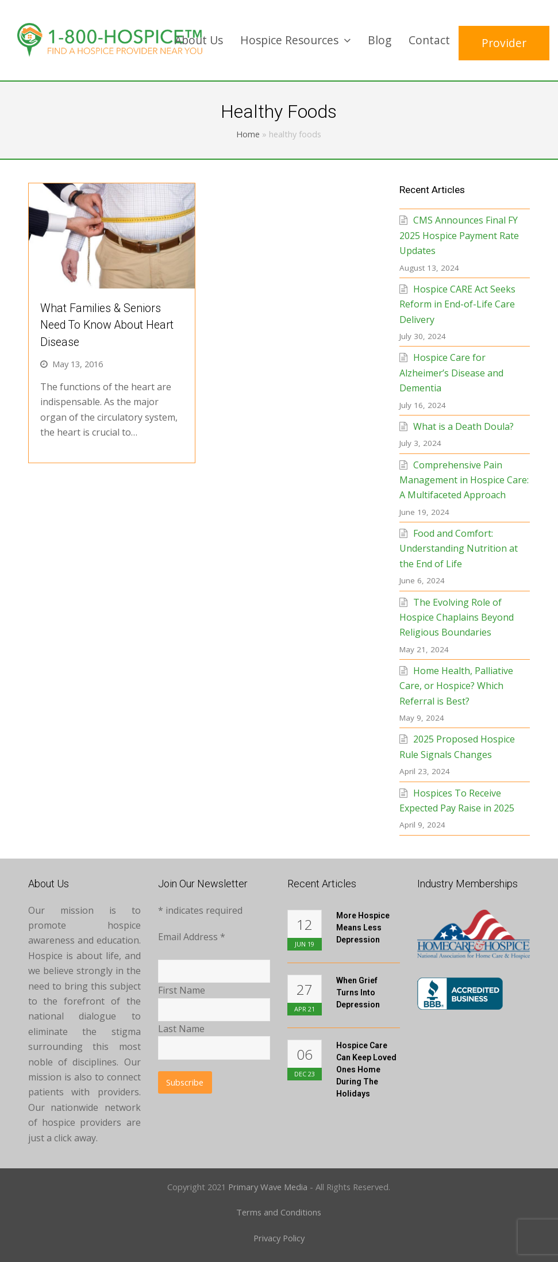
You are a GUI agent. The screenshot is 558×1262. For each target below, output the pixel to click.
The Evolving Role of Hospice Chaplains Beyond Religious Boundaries (456, 617)
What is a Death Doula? (463, 426)
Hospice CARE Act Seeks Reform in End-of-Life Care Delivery (457, 304)
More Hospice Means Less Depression (363, 927)
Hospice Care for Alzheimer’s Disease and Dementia (451, 372)
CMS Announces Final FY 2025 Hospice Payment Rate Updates (459, 235)
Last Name (181, 1028)
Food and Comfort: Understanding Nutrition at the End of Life (458, 548)
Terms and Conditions (278, 1212)
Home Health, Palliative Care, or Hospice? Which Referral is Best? (456, 685)
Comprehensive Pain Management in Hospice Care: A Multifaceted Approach (464, 480)
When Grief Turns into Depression (358, 992)
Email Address (191, 936)
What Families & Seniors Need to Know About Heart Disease (107, 325)
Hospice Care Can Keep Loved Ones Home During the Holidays (366, 1069)
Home (248, 134)
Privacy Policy (279, 1238)
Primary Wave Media (267, 1186)
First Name (181, 990)
